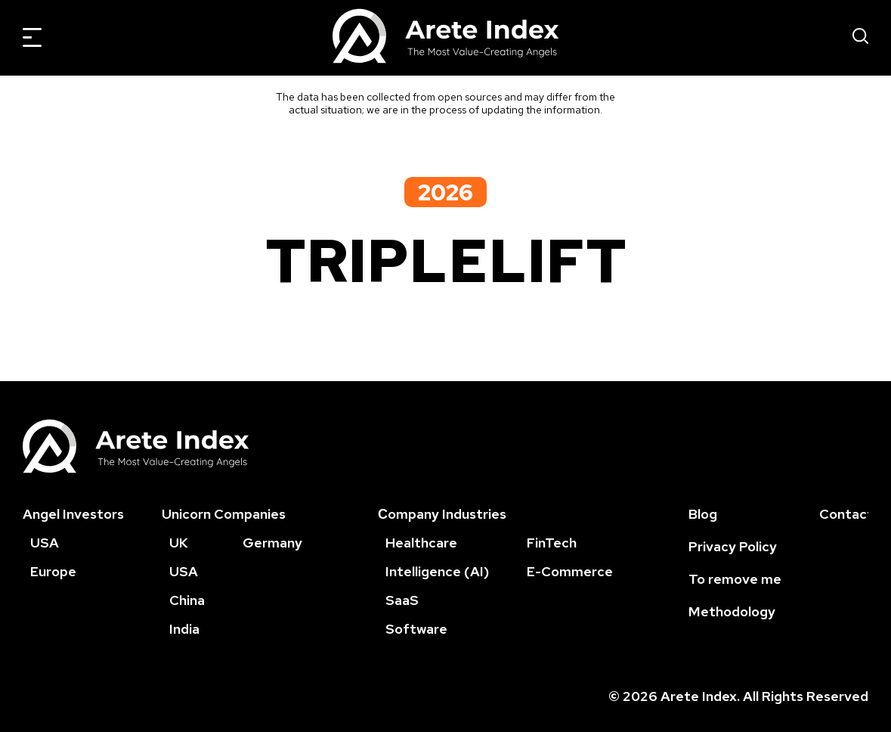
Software (416, 628)
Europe (53, 571)
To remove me (734, 579)
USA (44, 542)
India (184, 628)
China (187, 600)
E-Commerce (570, 571)
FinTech (552, 542)
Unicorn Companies (224, 514)
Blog (702, 514)
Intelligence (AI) (437, 571)
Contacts (849, 514)
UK (178, 542)
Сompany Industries (442, 514)
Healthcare (421, 542)
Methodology (731, 611)
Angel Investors (73, 514)
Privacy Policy (732, 546)
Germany (272, 542)
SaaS (402, 600)
